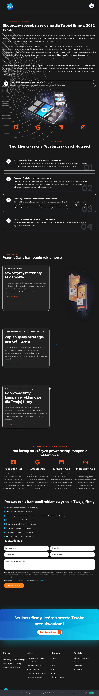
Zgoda (91, 693)
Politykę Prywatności (40, 580)
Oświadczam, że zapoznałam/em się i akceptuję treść (25, 580)
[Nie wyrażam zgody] (97, 693)
